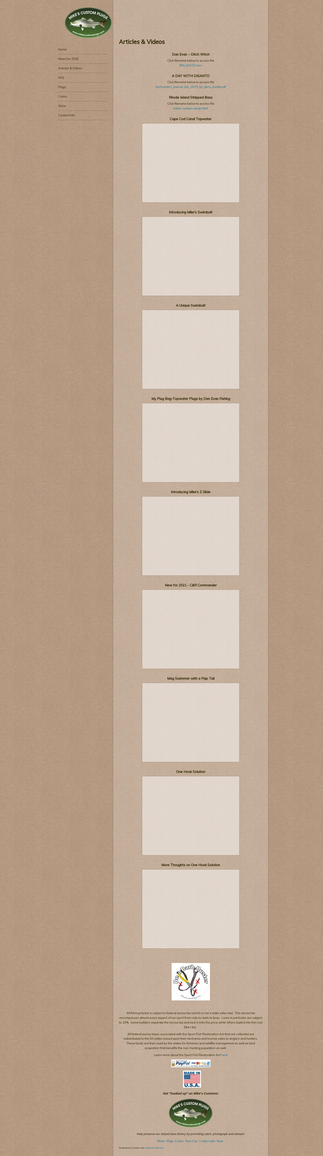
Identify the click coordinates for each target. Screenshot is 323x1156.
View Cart (191, 1141)
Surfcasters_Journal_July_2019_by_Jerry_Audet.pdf (190, 87)
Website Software (154, 1147)
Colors (179, 1141)
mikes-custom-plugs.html (190, 108)
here (224, 1055)
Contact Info (207, 1141)
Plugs (170, 1141)
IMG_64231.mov (190, 65)
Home (161, 1141)
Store (220, 1141)
